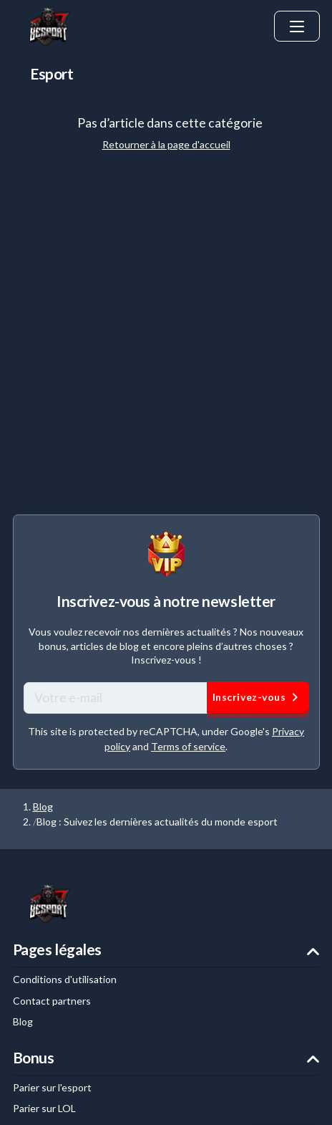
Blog (43, 806)
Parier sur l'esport (52, 1087)
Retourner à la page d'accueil (166, 144)
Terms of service (188, 746)
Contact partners (52, 1001)
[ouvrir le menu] (297, 26)
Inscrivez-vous (258, 697)
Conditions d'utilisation (65, 979)
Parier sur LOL (44, 1108)
